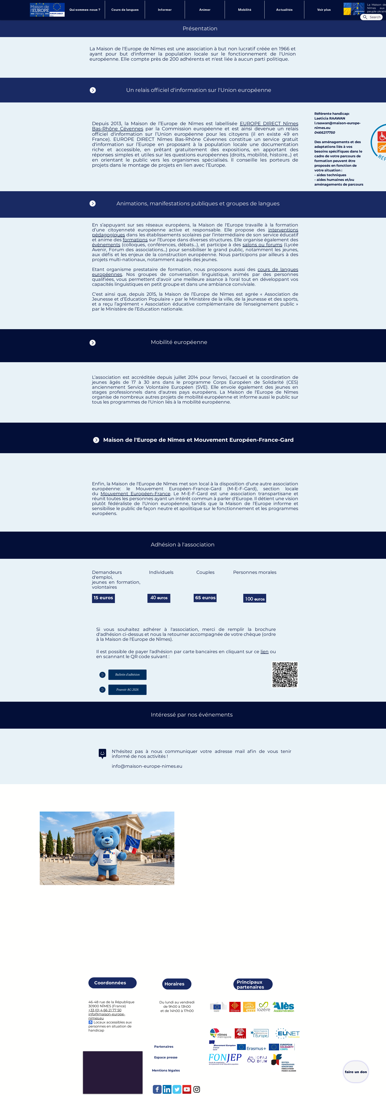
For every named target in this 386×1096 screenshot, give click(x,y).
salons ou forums (262, 244)
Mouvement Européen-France (135, 493)
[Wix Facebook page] (157, 1089)
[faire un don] (356, 1071)
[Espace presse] (166, 1057)
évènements (106, 244)
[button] (284, 10)
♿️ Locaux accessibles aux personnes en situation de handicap (110, 1026)
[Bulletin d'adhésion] (127, 675)
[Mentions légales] (165, 1070)
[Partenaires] (163, 1047)
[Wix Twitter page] (177, 1089)
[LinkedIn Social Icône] (167, 1089)
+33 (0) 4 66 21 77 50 (104, 1010)
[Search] (371, 17)
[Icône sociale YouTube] (186, 1089)
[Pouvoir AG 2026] (127, 690)
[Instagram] (196, 1089)
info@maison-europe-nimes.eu (147, 766)
